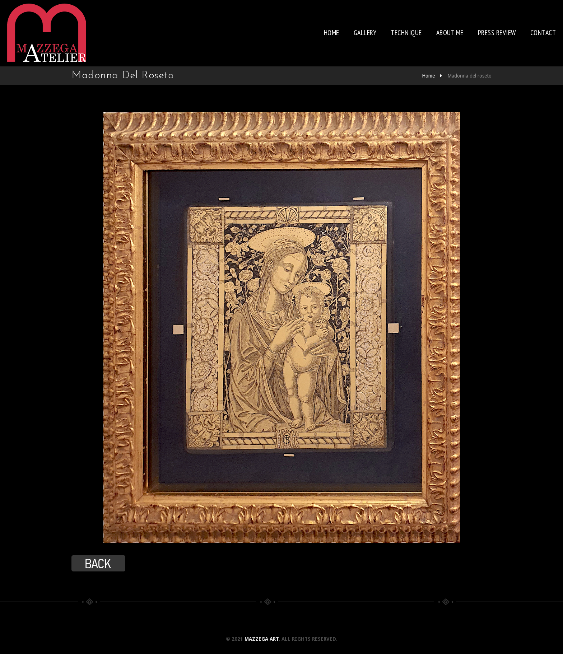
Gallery (365, 32)
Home (331, 32)
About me (450, 32)
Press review (497, 32)
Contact (543, 32)
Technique (406, 32)
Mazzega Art (262, 639)
